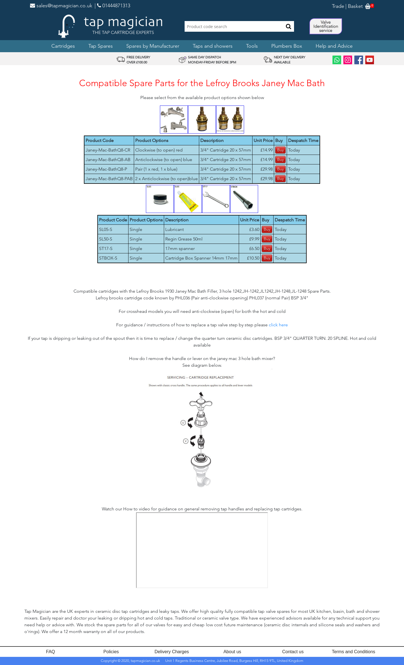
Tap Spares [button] (100, 46)
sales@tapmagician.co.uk (61, 6)
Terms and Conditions (353, 651)
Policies (111, 651)
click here (278, 324)
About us (232, 651)
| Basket (354, 6)
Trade (338, 6)
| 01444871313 (112, 6)
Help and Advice (334, 46)
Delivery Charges (172, 651)
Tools (252, 46)
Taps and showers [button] (213, 46)
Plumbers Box (286, 46)
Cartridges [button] (63, 46)
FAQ (50, 651)
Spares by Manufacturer (152, 46)
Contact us (293, 651)
